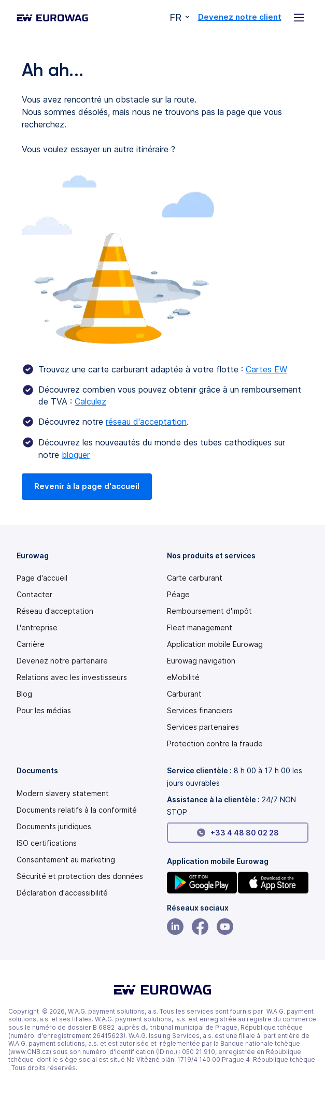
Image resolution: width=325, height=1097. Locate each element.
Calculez (90, 401)
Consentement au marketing (66, 860)
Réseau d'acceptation (55, 611)
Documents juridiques (54, 826)
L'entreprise (37, 628)
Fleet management (199, 628)
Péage (178, 594)
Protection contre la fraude (215, 744)
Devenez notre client (239, 17)
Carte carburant (194, 578)
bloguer (76, 455)
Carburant (184, 694)
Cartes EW (266, 369)
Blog (24, 694)
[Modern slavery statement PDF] (63, 793)
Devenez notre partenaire (62, 661)
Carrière (31, 644)
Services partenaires (203, 727)
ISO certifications (47, 843)
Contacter (34, 594)
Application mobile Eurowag (215, 644)
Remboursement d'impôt (209, 611)
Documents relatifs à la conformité (77, 810)
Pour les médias (44, 710)
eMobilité (183, 677)
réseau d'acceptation (146, 421)
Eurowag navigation (201, 661)
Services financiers (200, 710)
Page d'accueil (42, 578)
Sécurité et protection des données (80, 876)
